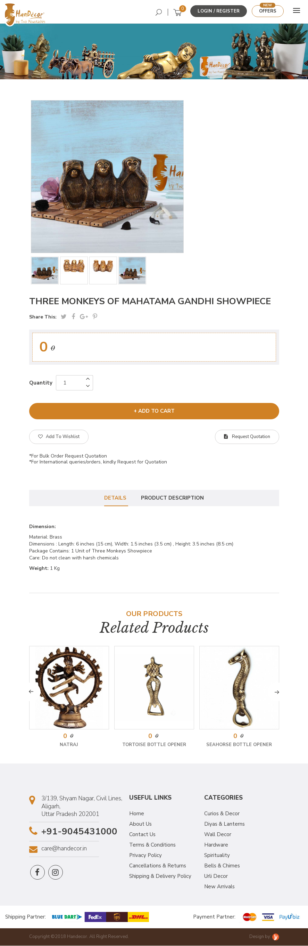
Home (136, 814)
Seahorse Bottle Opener (239, 745)
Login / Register (219, 11)
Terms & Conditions (152, 845)
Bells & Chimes (222, 866)
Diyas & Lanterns (224, 824)
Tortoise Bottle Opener (154, 745)
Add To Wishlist (59, 437)
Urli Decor (216, 876)
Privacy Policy (145, 855)
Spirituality (217, 855)
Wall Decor (217, 835)
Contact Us (142, 835)
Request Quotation (247, 437)
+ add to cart (154, 410)
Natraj (69, 745)
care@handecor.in (64, 849)
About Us (140, 824)
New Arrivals (219, 887)
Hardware (216, 845)
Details (115, 498)
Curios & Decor (222, 814)
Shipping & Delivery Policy (160, 876)
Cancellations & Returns (157, 866)
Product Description (172, 498)
